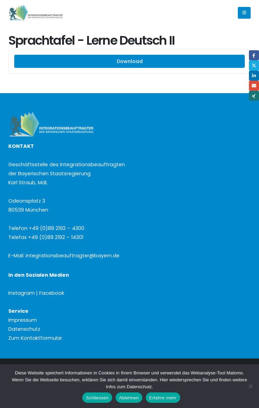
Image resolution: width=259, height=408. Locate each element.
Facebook (254, 55)
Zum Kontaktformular (35, 338)
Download (130, 61)
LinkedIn (254, 76)
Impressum (22, 320)
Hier (164, 379)
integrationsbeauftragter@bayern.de (72, 255)
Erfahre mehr (163, 397)
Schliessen (97, 397)
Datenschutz (24, 329)
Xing (254, 96)
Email (254, 86)
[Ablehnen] (250, 386)
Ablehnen (129, 397)
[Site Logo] (47, 13)
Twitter (254, 65)
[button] (244, 13)
